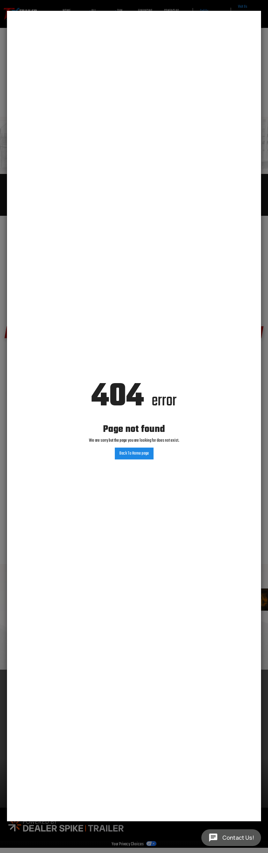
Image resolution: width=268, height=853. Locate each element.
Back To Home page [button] (134, 453)
